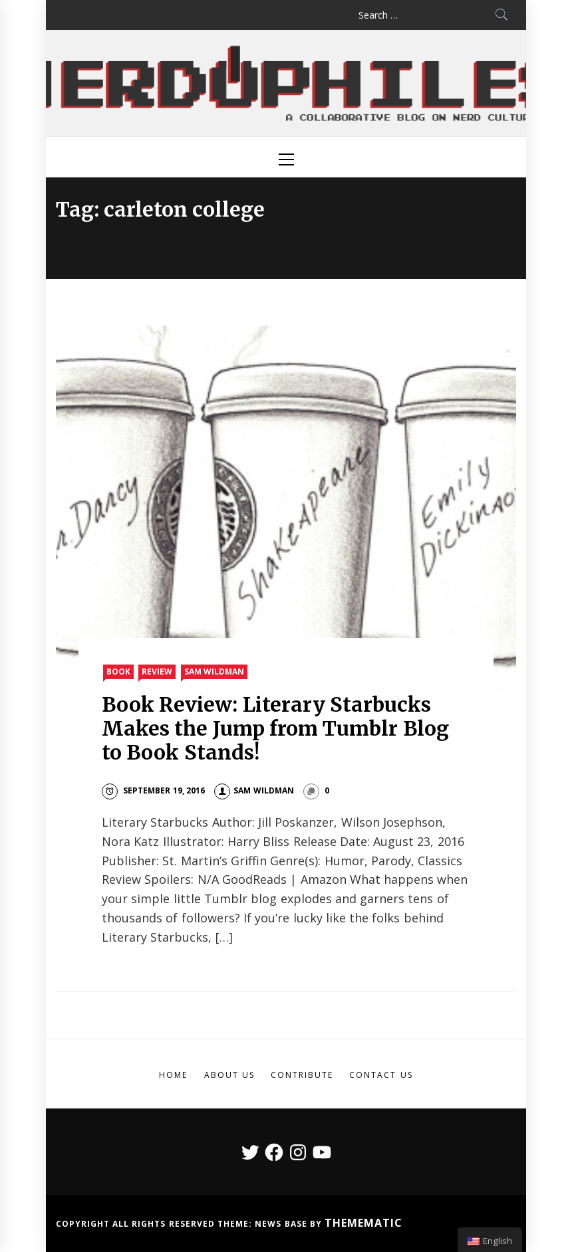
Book (118, 671)
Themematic (363, 1222)
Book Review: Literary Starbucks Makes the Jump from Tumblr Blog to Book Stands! (275, 728)
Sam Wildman (214, 671)
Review (157, 671)
